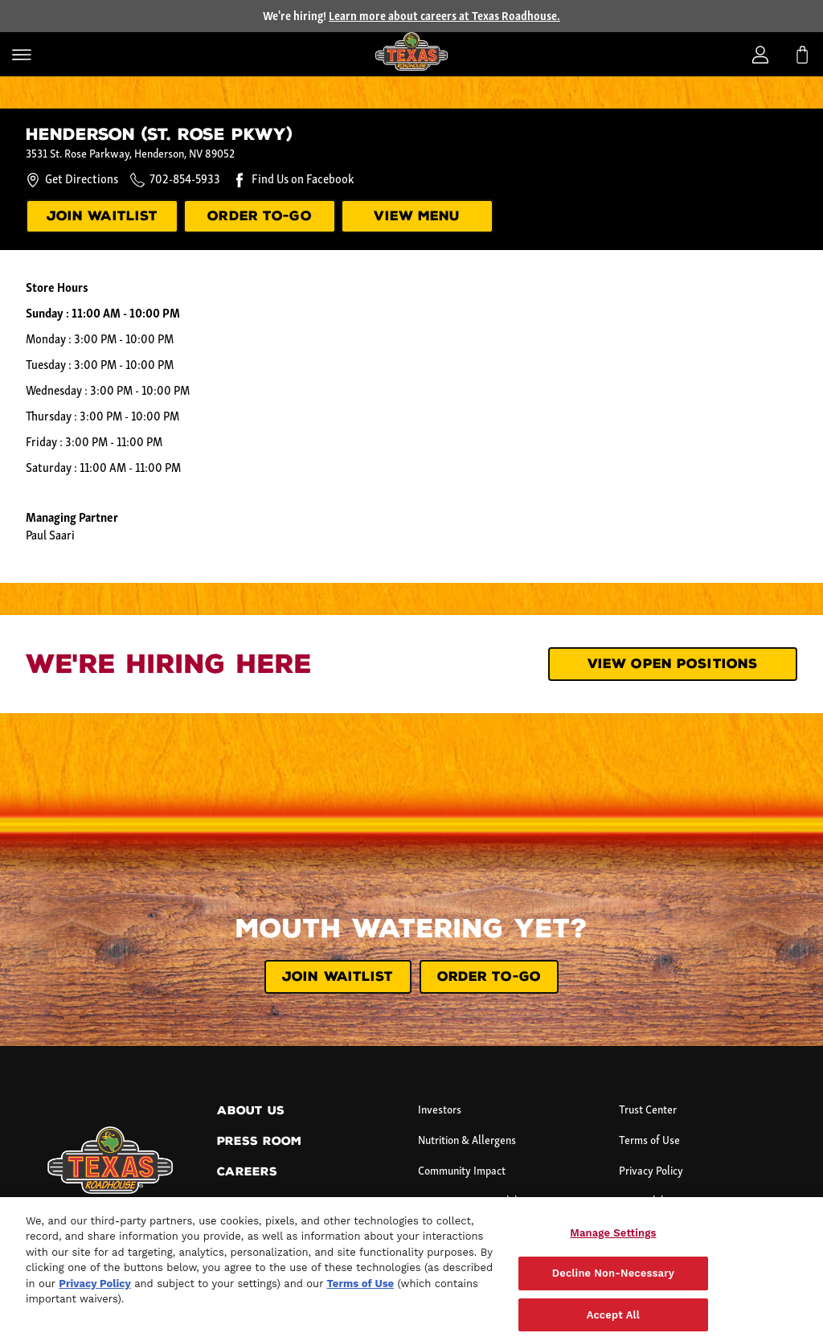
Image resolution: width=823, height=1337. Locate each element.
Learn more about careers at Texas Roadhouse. (444, 17)
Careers (247, 1172)
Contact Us (257, 1202)
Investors (439, 1111)
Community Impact (462, 1172)
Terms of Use (649, 1141)
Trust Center (648, 1111)
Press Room (259, 1141)
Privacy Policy (651, 1172)
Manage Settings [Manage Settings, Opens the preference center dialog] (613, 1247)
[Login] (760, 55)
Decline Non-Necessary (613, 1288)
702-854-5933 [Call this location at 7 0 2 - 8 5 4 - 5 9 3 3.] (184, 180)
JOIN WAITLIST (338, 976)
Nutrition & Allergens (467, 1141)
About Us (251, 1111)
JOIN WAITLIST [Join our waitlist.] (102, 216)
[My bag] (802, 55)
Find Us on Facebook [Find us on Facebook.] (303, 180)
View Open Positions (673, 663)
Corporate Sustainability (474, 1202)
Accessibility (647, 1202)
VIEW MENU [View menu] (417, 216)
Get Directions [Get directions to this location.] (72, 180)
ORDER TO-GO (259, 216)
